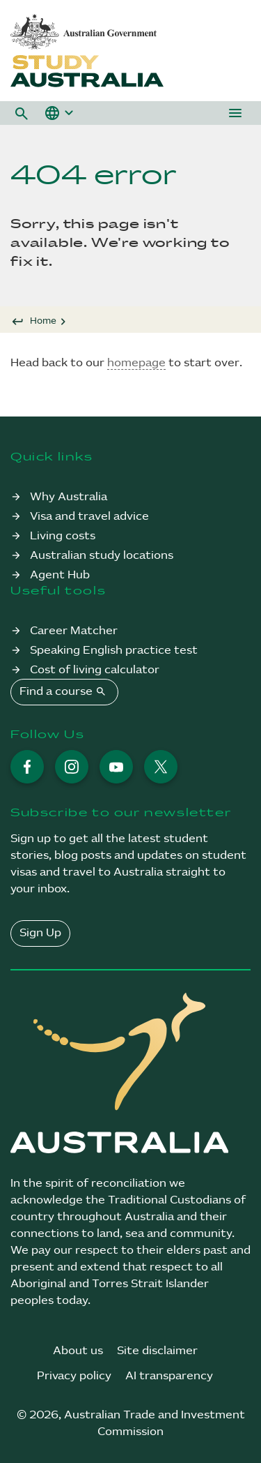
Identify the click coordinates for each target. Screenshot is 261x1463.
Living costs (62, 536)
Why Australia (68, 497)
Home (43, 321)
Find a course (64, 691)
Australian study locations (101, 556)
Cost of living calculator (94, 670)
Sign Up (40, 933)
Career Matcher (74, 631)
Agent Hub (60, 575)
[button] (21, 113)
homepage (136, 363)
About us (78, 1351)
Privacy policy (74, 1376)
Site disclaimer (157, 1351)
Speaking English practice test (114, 651)
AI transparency (169, 1376)
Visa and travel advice (89, 517)
